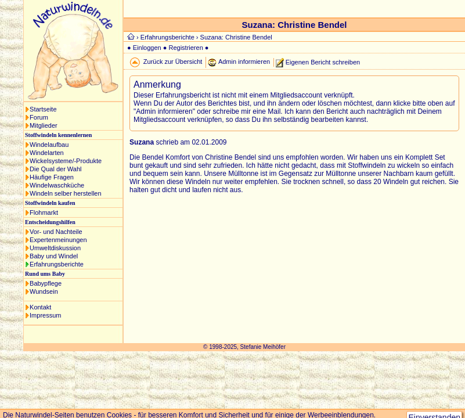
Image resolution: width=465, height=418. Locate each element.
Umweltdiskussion (55, 247)
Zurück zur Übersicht (172, 61)
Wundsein (44, 291)
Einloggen (147, 47)
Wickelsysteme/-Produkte (66, 160)
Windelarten (47, 152)
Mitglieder (43, 125)
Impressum (45, 315)
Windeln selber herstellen (66, 193)
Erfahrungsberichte (57, 264)
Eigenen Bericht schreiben (323, 61)
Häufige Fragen (52, 177)
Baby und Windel (54, 256)
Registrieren (185, 47)
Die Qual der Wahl (55, 168)
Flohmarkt (44, 212)
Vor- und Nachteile (56, 231)
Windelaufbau (49, 144)
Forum (39, 117)
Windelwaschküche (57, 185)
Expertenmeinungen (58, 239)
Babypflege (46, 283)
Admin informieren (244, 61)
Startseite (43, 109)
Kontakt (40, 307)
